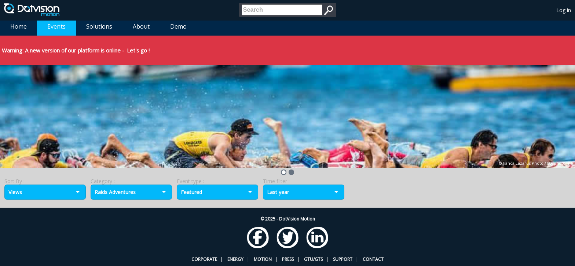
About (141, 26)
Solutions (99, 26)
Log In (564, 10)
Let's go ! (138, 50)
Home (18, 26)
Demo (178, 26)
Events (56, 26)
